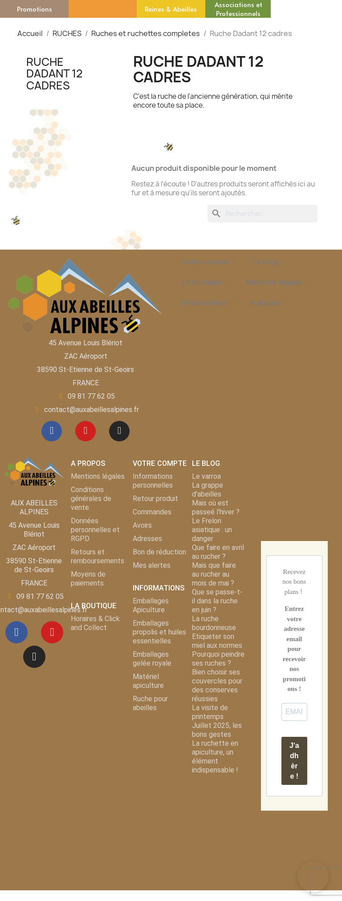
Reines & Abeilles (171, 8)
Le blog (268, 262)
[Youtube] (85, 432)
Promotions (34, 8)
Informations (207, 303)
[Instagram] (121, 432)
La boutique (205, 283)
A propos (269, 303)
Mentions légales (277, 283)
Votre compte (208, 262)
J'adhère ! (294, 762)
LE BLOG (206, 465)
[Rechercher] (263, 213)
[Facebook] (50, 432)
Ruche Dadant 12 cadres (54, 73)
